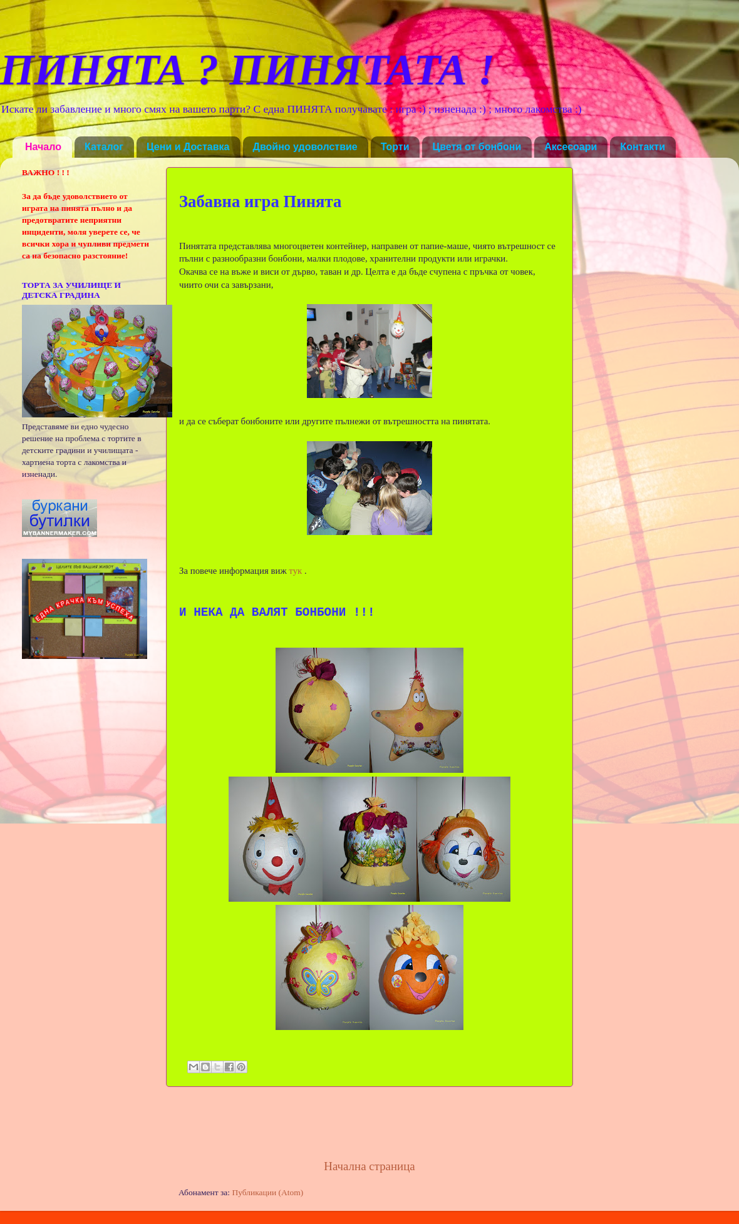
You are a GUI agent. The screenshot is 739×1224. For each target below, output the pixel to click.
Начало (43, 146)
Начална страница (369, 1166)
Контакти (642, 146)
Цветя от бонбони (476, 146)
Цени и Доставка (188, 146)
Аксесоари (570, 146)
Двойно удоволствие (305, 146)
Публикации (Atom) (267, 1192)
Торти (395, 146)
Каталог (104, 146)
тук (295, 571)
